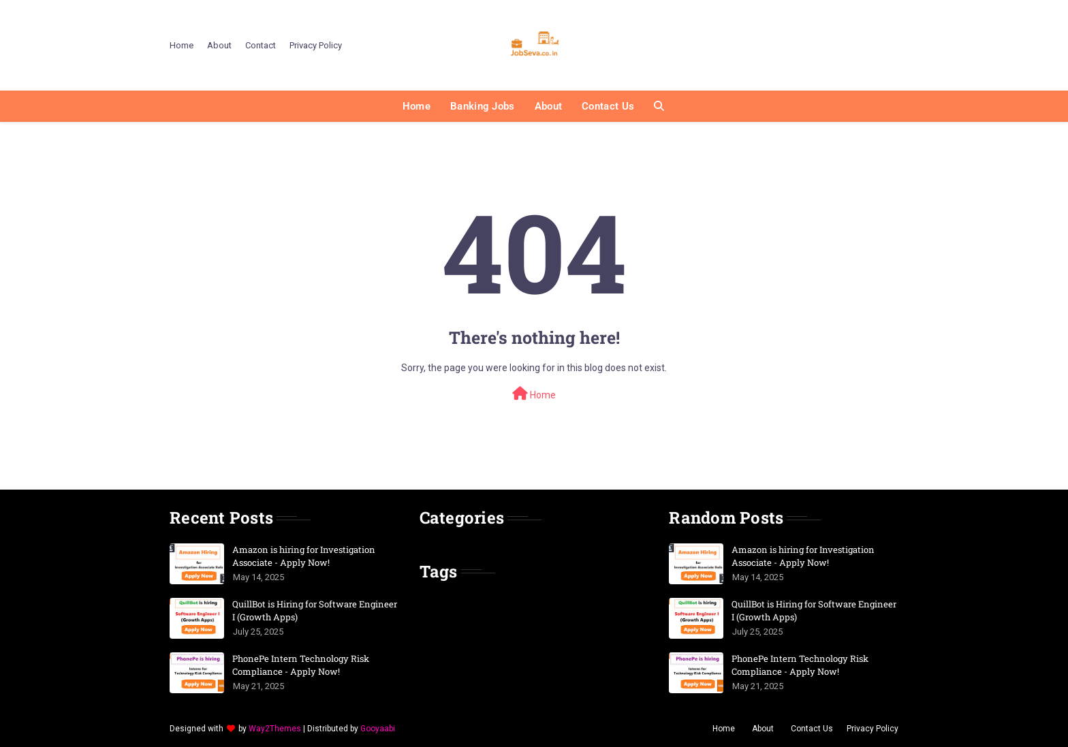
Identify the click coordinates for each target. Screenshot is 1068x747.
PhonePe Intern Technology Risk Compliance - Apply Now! (300, 665)
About (219, 45)
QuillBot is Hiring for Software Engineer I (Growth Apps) (314, 611)
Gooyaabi (377, 728)
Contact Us (812, 728)
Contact (260, 45)
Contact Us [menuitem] (608, 106)
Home (181, 45)
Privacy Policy (315, 45)
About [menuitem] (549, 106)
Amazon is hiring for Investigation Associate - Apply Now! (303, 556)
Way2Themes (275, 728)
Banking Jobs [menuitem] (482, 106)
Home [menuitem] (416, 106)
